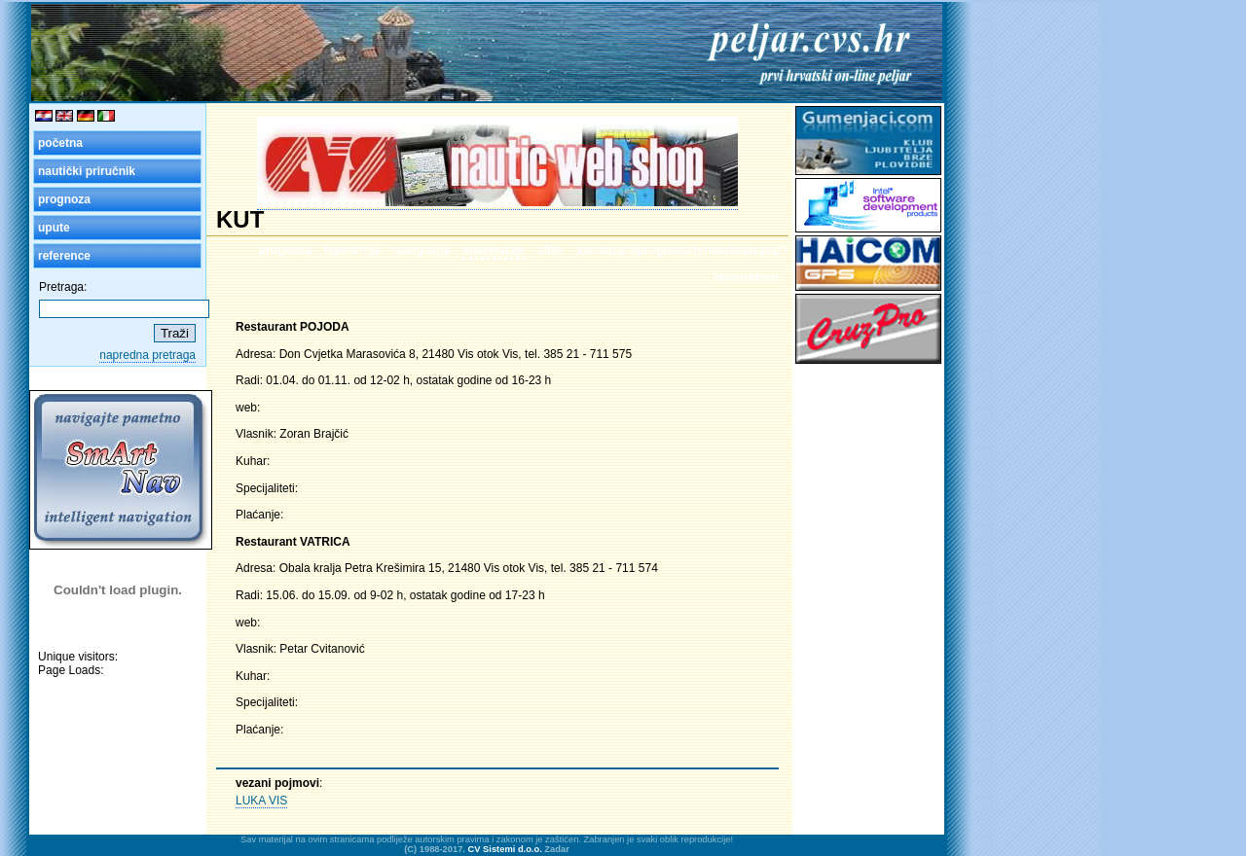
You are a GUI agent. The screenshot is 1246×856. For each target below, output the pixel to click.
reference (64, 256)
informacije (493, 250)
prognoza (64, 199)
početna (60, 143)
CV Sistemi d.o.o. (505, 849)
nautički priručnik (86, 171)
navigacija (421, 250)
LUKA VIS (261, 800)
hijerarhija (352, 250)
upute (54, 227)
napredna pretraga (147, 355)
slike (551, 250)
